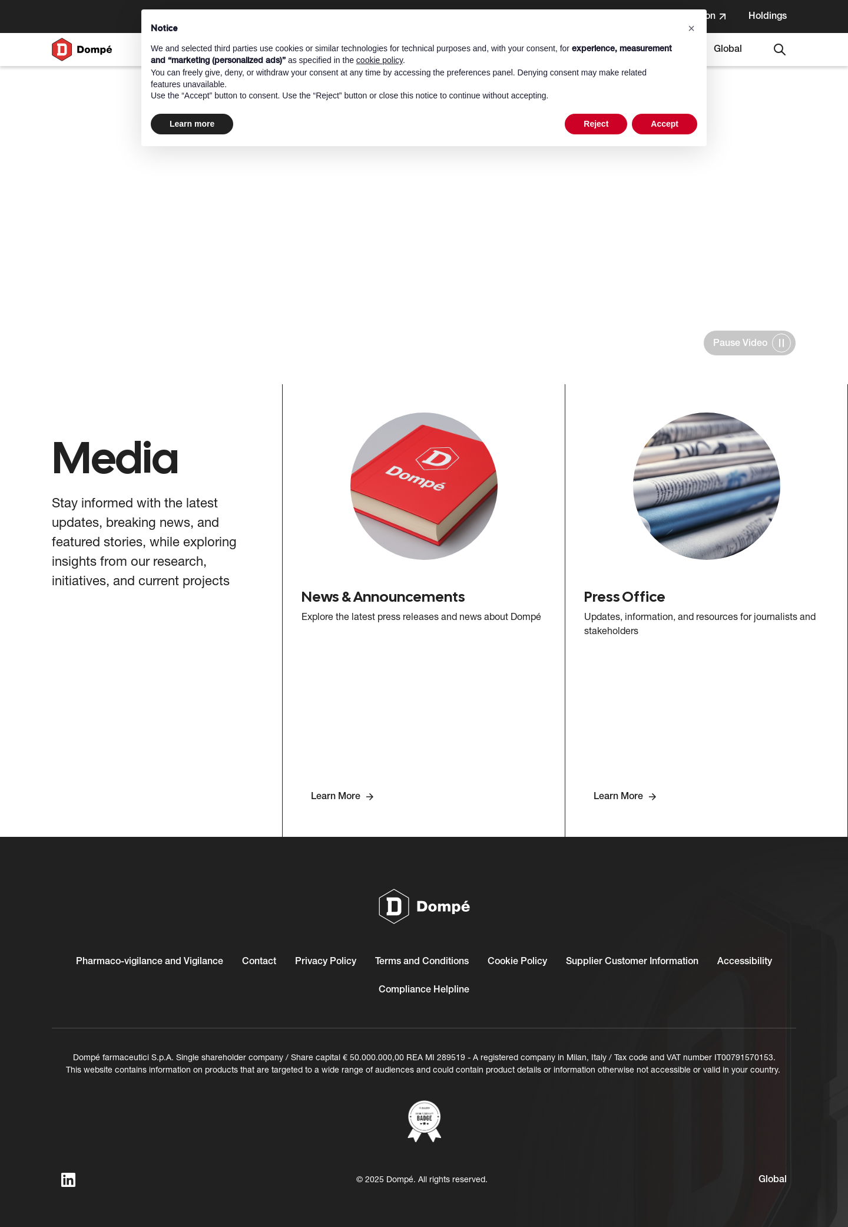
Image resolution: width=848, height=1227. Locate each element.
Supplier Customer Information (632, 962)
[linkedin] (68, 1180)
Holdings (772, 20)
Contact (259, 962)
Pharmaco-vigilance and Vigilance (149, 962)
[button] (691, 28)
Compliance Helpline (424, 990)
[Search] (779, 49)
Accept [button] (664, 123)
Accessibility (744, 962)
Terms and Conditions (422, 962)
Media (100, 102)
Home (68, 102)
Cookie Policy (517, 962)
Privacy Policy (325, 962)
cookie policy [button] (379, 60)
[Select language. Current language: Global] (728, 49)
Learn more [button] (192, 123)
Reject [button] (596, 123)
